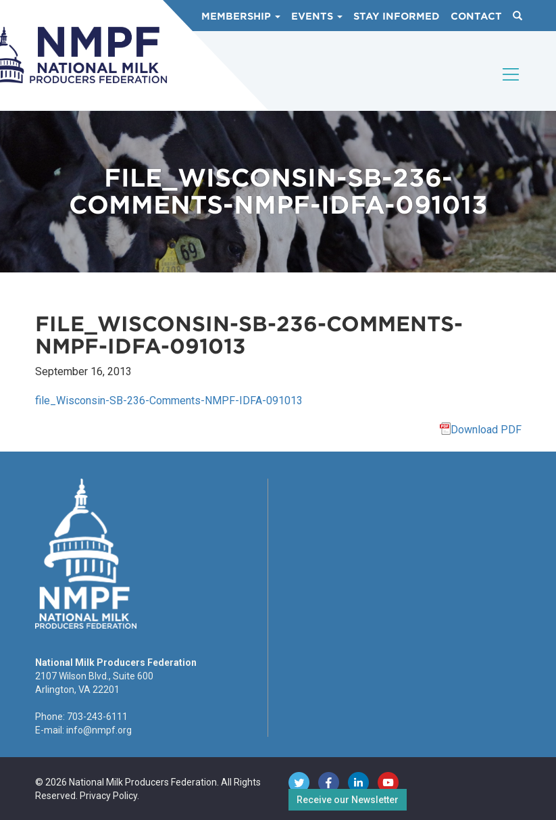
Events (317, 16)
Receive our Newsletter (348, 799)
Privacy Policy (108, 795)
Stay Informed (396, 16)
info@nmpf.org (99, 730)
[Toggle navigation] (511, 86)
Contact (476, 16)
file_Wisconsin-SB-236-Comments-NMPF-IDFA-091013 (169, 400)
